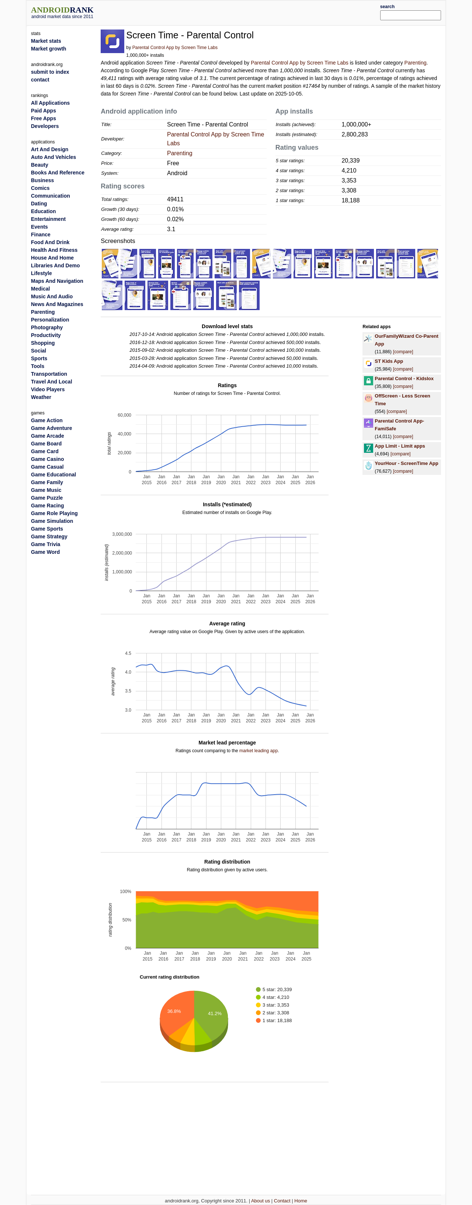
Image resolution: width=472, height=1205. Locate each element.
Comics (40, 188)
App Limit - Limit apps (400, 446)
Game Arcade (47, 436)
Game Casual (47, 467)
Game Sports (47, 529)
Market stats (46, 41)
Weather (41, 397)
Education (43, 211)
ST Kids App (389, 361)
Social (38, 351)
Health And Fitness (54, 250)
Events (39, 227)
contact (40, 80)
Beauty (39, 165)
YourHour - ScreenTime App (406, 463)
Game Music (46, 490)
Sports (39, 358)
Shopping (43, 343)
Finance (41, 234)
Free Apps (43, 118)
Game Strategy (49, 536)
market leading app (258, 750)
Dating (39, 203)
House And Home (52, 258)
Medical (40, 289)
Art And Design (49, 149)
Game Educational (53, 475)
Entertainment (48, 219)
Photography (47, 327)
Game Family (47, 482)
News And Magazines (57, 304)
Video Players (48, 389)
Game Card (45, 451)
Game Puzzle (47, 498)
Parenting (416, 63)
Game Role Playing (54, 513)
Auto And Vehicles (53, 157)
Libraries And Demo (55, 265)
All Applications (50, 103)
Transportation (49, 374)
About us (260, 1201)
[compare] (403, 351)
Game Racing (47, 505)
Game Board (46, 444)
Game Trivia (45, 544)
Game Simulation (52, 521)
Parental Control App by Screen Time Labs (175, 47)
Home (300, 1201)
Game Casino (47, 459)
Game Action (47, 420)
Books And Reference (57, 173)
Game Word (45, 552)
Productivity (46, 335)
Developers (45, 126)
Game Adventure (51, 428)
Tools (37, 366)
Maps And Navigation (57, 281)
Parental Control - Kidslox (404, 378)
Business (42, 180)
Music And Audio (52, 296)
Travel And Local (51, 382)
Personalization (50, 320)
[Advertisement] (253, 12)
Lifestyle (41, 273)
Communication (50, 196)
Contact (282, 1201)
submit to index (50, 72)
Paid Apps (43, 111)
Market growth (48, 49)
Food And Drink (50, 242)
